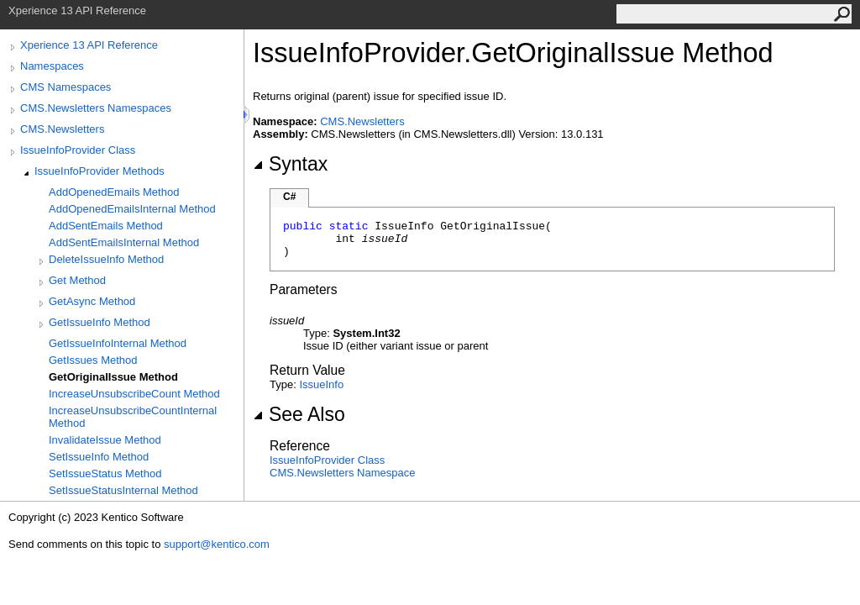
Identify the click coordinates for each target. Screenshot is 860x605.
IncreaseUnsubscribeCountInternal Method (133, 416)
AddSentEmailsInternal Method (124, 242)
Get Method (77, 280)
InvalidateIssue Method (105, 440)
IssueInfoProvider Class (77, 150)
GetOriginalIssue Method (113, 377)
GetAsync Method (92, 301)
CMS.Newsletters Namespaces (95, 108)
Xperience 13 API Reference (89, 45)
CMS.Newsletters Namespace (342, 472)
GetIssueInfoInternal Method (117, 343)
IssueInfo (321, 384)
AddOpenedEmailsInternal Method (132, 209)
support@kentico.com (217, 544)
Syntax (290, 164)
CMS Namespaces (65, 87)
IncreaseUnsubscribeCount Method (134, 393)
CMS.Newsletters (62, 129)
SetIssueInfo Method (99, 456)
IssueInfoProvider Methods (99, 171)
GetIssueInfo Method (99, 322)
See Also (299, 414)
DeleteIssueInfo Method (106, 259)
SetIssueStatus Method (105, 473)
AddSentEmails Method (106, 225)
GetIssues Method (93, 360)
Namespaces (52, 66)
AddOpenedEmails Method (114, 192)
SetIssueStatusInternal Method (123, 490)
